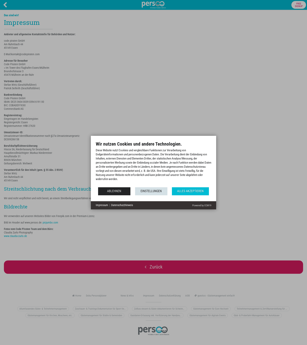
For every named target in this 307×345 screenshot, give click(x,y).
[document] (153, 164)
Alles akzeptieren (190, 191)
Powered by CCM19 (201, 205)
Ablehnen (114, 191)
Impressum (102, 205)
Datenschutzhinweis (122, 205)
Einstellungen (151, 191)
